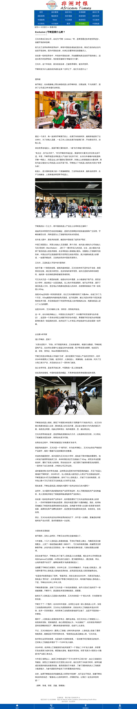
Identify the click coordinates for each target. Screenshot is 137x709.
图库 (68, 24)
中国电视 (95, 24)
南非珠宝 (82, 20)
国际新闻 (41, 16)
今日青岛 (41, 24)
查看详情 (53, 27)
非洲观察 (82, 12)
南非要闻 (54, 12)
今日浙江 (82, 24)
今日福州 (54, 24)
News (55, 20)
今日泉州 (95, 20)
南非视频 (68, 16)
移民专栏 (95, 16)
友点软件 (72, 701)
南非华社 (68, 12)
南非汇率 (95, 12)
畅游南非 (54, 16)
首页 (41, 12)
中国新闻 (41, 20)
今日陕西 (68, 20)
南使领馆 (82, 16)
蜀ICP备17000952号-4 (72, 697)
